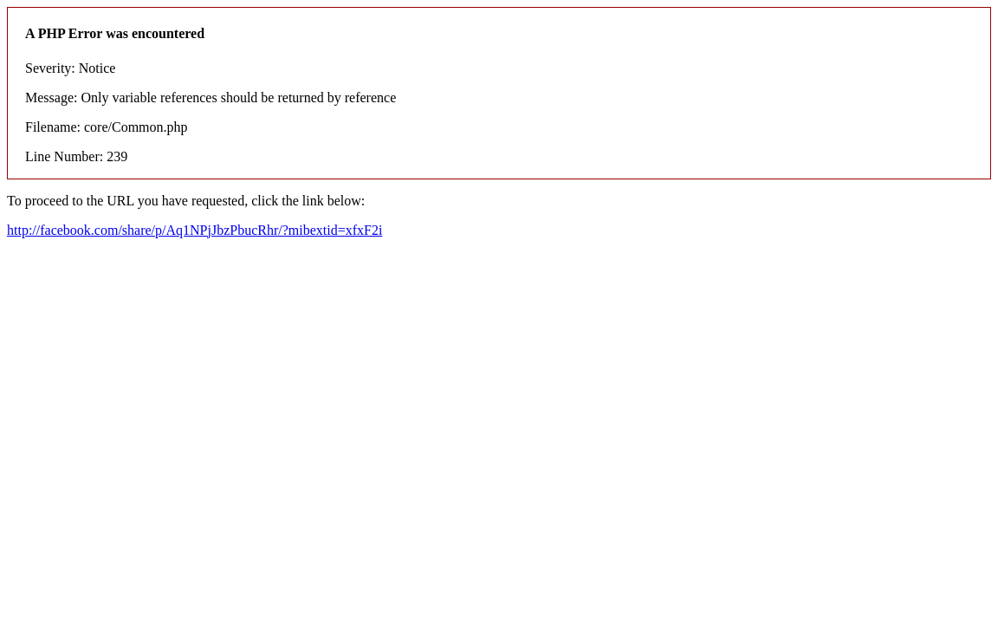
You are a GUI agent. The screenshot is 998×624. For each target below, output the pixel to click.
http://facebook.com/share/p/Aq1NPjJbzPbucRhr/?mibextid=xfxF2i (194, 230)
